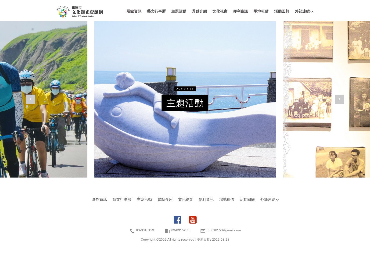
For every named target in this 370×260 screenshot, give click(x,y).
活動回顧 (281, 12)
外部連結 (302, 12)
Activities (185, 89)
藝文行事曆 (156, 12)
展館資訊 (133, 12)
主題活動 (178, 12)
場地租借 (261, 12)
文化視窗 (219, 12)
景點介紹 (199, 12)
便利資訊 (240, 12)
